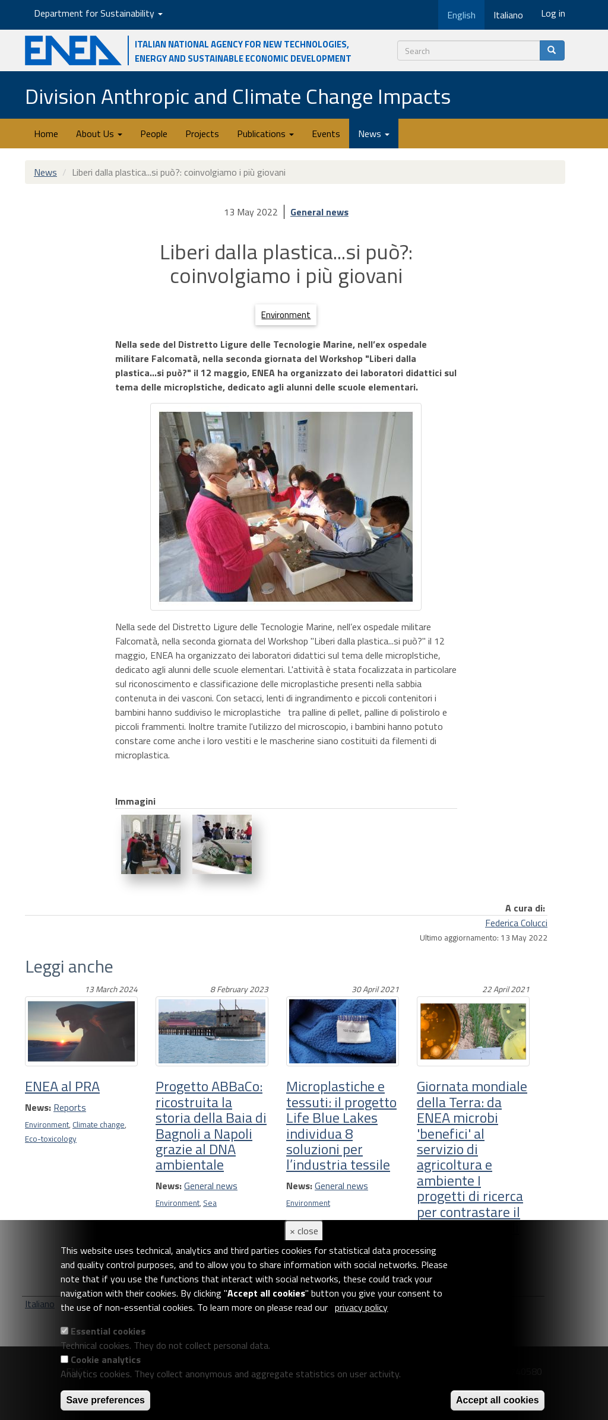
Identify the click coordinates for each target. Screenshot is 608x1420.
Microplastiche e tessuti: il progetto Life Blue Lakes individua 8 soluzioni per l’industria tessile (341, 1125)
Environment (286, 315)
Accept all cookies (497, 1400)
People (153, 133)
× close (304, 1231)
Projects (202, 133)
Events (326, 133)
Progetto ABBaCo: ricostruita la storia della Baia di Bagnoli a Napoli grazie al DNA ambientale (211, 1125)
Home (46, 133)
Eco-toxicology (51, 1139)
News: (38, 1107)
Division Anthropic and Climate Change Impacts (238, 96)
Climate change (98, 1124)
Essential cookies (108, 1331)
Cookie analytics (106, 1359)
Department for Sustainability (98, 13)
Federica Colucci (516, 923)
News (374, 133)
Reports (69, 1107)
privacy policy (361, 1307)
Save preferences (105, 1400)
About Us (99, 133)
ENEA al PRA (62, 1086)
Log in (553, 13)
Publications (265, 133)
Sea (210, 1203)
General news (319, 212)
